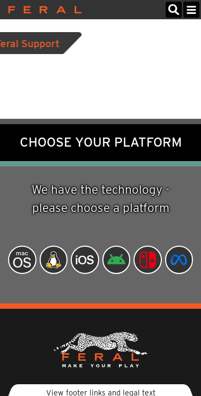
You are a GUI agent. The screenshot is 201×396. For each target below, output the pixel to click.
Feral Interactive (42, 10)
